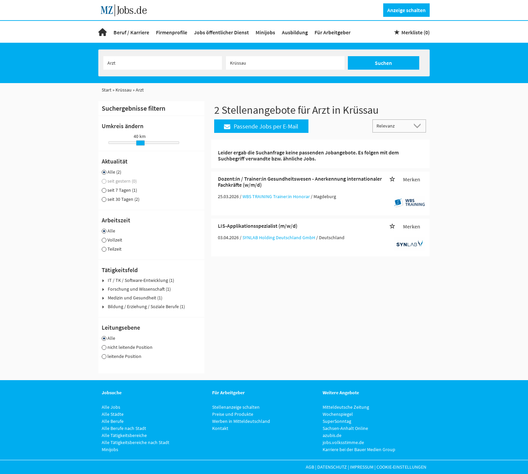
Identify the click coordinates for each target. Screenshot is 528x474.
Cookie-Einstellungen (401, 467)
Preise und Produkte (232, 414)
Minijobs (265, 32)
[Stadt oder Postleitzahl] (285, 63)
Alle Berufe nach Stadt (124, 428)
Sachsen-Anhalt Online (345, 428)
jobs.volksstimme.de (343, 442)
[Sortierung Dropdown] (419, 125)
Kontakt (220, 428)
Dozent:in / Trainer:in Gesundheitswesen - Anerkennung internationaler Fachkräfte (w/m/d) (300, 181)
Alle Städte (113, 414)
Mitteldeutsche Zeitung (346, 407)
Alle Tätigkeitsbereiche (124, 435)
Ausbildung (295, 32)
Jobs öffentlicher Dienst (221, 32)
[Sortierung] (392, 125)
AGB (310, 467)
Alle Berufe (113, 421)
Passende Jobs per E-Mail (261, 126)
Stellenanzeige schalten (236, 407)
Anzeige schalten (406, 10)
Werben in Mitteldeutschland (241, 421)
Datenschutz (332, 467)
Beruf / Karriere (131, 32)
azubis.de (332, 435)
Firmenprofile (171, 32)
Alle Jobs (111, 407)
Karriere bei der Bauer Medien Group (359, 449)
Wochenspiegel (338, 414)
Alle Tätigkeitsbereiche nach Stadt (135, 442)
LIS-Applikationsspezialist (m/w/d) (257, 225)
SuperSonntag (337, 421)
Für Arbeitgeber (333, 32)
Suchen (383, 63)
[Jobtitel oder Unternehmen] (162, 63)
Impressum (361, 467)
